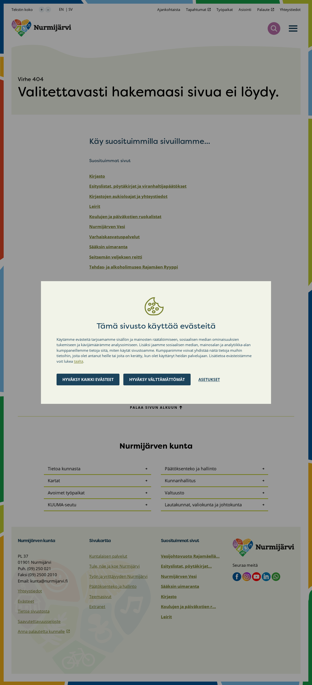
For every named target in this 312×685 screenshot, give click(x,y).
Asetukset (209, 379)
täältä (78, 361)
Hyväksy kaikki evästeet (88, 379)
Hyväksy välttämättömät (157, 379)
